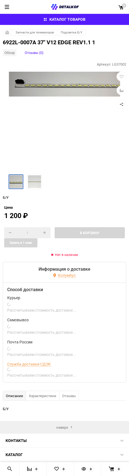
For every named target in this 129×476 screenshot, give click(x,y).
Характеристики (42, 395)
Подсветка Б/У (71, 32)
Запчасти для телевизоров (35, 32)
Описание (14, 395)
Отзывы (69, 395)
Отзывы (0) (34, 52)
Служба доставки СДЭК (29, 364)
